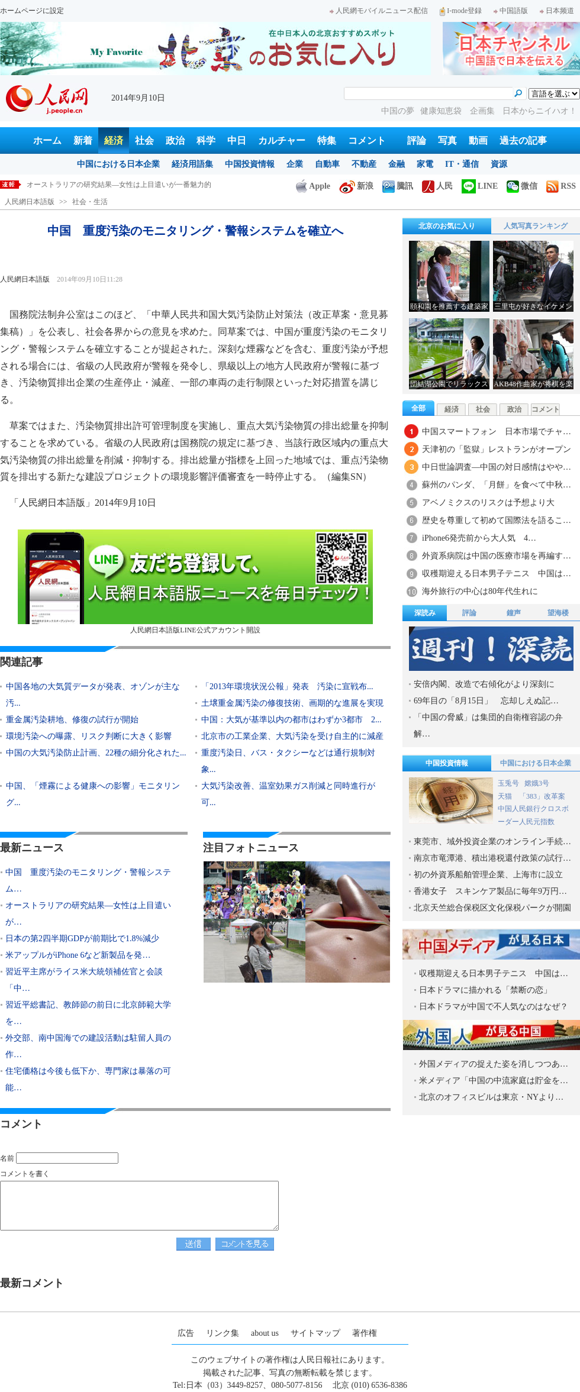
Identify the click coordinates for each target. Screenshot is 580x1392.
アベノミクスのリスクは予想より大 (488, 502)
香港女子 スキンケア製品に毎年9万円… (490, 891)
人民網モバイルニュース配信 (379, 11)
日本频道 (557, 11)
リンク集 (222, 1333)
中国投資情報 (250, 164)
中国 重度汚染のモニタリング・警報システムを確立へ (115, 184)
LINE (480, 186)
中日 (236, 140)
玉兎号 (508, 783)
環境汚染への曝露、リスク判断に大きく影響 (89, 736)
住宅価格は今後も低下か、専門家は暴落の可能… (88, 1079)
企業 (294, 164)
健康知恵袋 (442, 110)
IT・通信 (462, 164)
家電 (425, 164)
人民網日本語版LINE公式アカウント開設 (195, 581)
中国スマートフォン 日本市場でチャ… (496, 431)
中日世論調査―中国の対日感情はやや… (496, 467)
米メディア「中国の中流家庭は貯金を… (493, 1080)
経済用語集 (192, 164)
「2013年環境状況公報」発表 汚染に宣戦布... (287, 686)
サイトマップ (315, 1333)
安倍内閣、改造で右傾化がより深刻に (484, 684)
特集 (326, 140)
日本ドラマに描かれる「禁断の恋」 (485, 990)
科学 (205, 140)
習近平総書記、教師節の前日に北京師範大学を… (88, 1013)
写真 (447, 140)
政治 (175, 140)
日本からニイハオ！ (539, 110)
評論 (416, 140)
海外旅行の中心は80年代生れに (480, 591)
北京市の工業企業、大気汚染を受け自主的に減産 (292, 736)
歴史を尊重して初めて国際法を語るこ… (496, 520)
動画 (478, 140)
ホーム (47, 140)
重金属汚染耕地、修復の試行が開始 (72, 719)
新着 (82, 140)
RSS (561, 186)
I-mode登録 (461, 11)
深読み (425, 613)
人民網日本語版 (29, 202)
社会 (144, 140)
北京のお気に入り (446, 226)
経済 (113, 140)
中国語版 (511, 11)
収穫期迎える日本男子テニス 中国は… (496, 573)
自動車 (327, 164)
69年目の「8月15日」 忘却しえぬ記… (486, 700)
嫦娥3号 (536, 783)
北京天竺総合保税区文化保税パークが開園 (492, 907)
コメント (367, 140)
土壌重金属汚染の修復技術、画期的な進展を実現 (292, 703)
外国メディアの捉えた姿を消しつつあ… (493, 1064)
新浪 (356, 186)
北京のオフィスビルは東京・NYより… (491, 1097)
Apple (313, 186)
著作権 (364, 1333)
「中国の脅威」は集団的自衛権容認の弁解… (488, 725)
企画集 (483, 110)
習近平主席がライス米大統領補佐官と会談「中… (84, 980)
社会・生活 (90, 202)
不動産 (364, 164)
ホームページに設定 (32, 11)
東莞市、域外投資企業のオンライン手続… (492, 841)
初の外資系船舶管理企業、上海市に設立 (488, 874)
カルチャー (281, 140)
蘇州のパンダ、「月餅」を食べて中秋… (496, 484)
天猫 (506, 796)
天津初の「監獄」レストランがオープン (496, 449)
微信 (522, 186)
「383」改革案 (542, 796)
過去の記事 (523, 140)
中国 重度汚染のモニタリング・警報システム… (88, 880)
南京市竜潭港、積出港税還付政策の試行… (492, 858)
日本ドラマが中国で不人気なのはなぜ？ (493, 1006)
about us (265, 1333)
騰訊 (397, 186)
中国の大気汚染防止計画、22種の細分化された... (96, 752)
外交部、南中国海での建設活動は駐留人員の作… (88, 1046)
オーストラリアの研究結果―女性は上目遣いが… (88, 913)
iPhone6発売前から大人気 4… (479, 538)
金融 (396, 164)
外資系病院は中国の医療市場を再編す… (496, 555)
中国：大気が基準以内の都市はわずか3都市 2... (291, 719)
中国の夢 (397, 110)
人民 (437, 186)
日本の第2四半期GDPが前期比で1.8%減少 (82, 938)
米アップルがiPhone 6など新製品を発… (77, 955)
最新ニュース (32, 848)
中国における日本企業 (118, 164)
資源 (499, 164)
